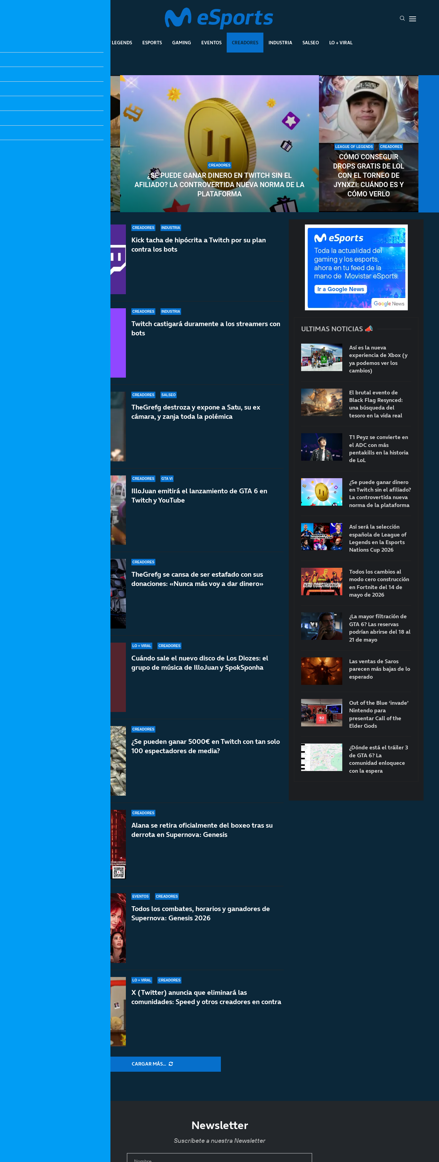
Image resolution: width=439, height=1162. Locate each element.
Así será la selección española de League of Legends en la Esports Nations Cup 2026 (377, 538)
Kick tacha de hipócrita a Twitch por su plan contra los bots (198, 244)
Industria (280, 42)
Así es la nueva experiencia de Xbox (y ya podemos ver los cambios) (378, 359)
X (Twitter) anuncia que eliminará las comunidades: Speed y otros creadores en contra (206, 997)
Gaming (181, 42)
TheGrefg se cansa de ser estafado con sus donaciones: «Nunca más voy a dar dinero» (197, 580)
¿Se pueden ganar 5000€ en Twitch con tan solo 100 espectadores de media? (205, 746)
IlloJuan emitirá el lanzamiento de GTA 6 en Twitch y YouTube (199, 495)
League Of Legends (109, 42)
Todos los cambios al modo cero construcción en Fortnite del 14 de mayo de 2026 (379, 583)
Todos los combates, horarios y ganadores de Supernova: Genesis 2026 (200, 913)
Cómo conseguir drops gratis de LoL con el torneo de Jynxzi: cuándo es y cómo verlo (368, 175)
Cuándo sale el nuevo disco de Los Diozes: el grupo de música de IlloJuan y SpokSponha (199, 662)
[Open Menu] (412, 18)
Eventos (211, 42)
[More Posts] (152, 1064)
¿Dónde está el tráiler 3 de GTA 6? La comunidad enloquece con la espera (378, 759)
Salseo (310, 42)
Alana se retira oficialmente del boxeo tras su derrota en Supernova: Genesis (202, 829)
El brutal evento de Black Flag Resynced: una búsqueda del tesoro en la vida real (376, 404)
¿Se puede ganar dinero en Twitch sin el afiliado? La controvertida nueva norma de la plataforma (219, 184)
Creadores (245, 42)
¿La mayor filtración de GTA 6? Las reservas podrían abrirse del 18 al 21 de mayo (380, 627)
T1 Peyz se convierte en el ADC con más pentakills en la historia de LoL (378, 448)
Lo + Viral (341, 42)
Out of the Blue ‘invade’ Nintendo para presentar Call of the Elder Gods (378, 714)
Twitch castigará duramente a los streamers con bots (205, 328)
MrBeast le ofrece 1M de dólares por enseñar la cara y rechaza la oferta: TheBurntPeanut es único (70, 170)
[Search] (402, 19)
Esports (152, 42)
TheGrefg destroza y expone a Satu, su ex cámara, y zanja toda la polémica (195, 411)
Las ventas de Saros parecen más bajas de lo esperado (379, 668)
